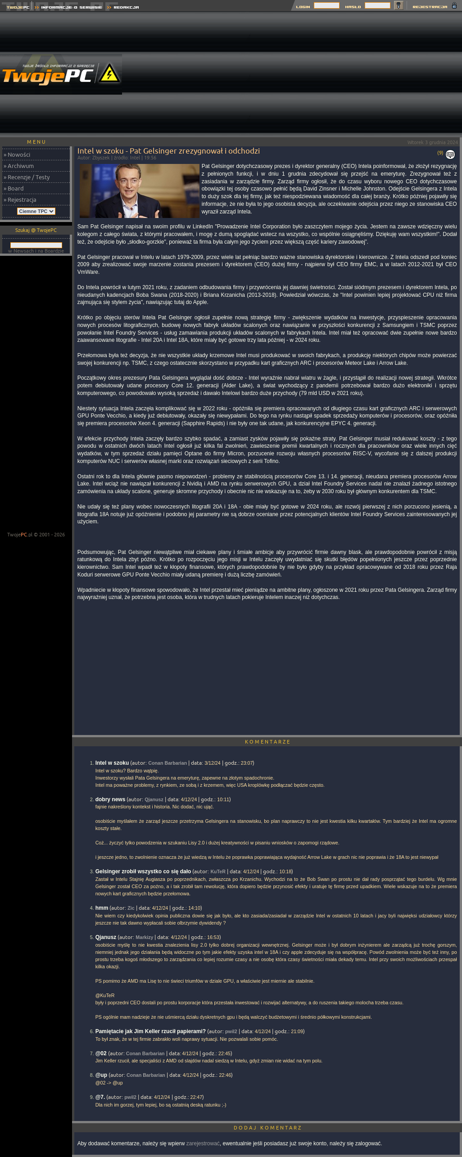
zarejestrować (203, 1143)
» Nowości (17, 154)
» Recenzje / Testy (27, 177)
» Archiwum (19, 166)
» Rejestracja (20, 199)
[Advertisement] (356, 74)
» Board (14, 188)
